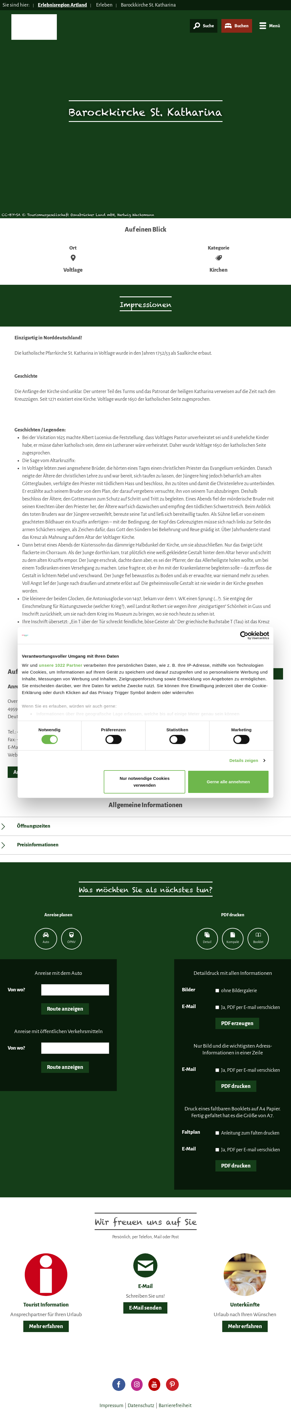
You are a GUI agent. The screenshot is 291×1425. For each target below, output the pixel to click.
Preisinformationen (38, 844)
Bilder (188, 989)
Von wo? (16, 989)
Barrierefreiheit (175, 1405)
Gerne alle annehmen (228, 781)
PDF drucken (236, 1086)
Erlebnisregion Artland (63, 5)
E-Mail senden (145, 1308)
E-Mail (189, 1006)
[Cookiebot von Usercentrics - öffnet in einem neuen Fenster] (244, 635)
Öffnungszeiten (33, 826)
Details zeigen (243, 760)
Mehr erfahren (46, 1326)
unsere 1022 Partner (60, 664)
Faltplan (191, 1132)
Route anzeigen (65, 1009)
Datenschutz (141, 1405)
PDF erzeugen (237, 1023)
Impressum (111, 1405)
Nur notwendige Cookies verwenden (145, 782)
